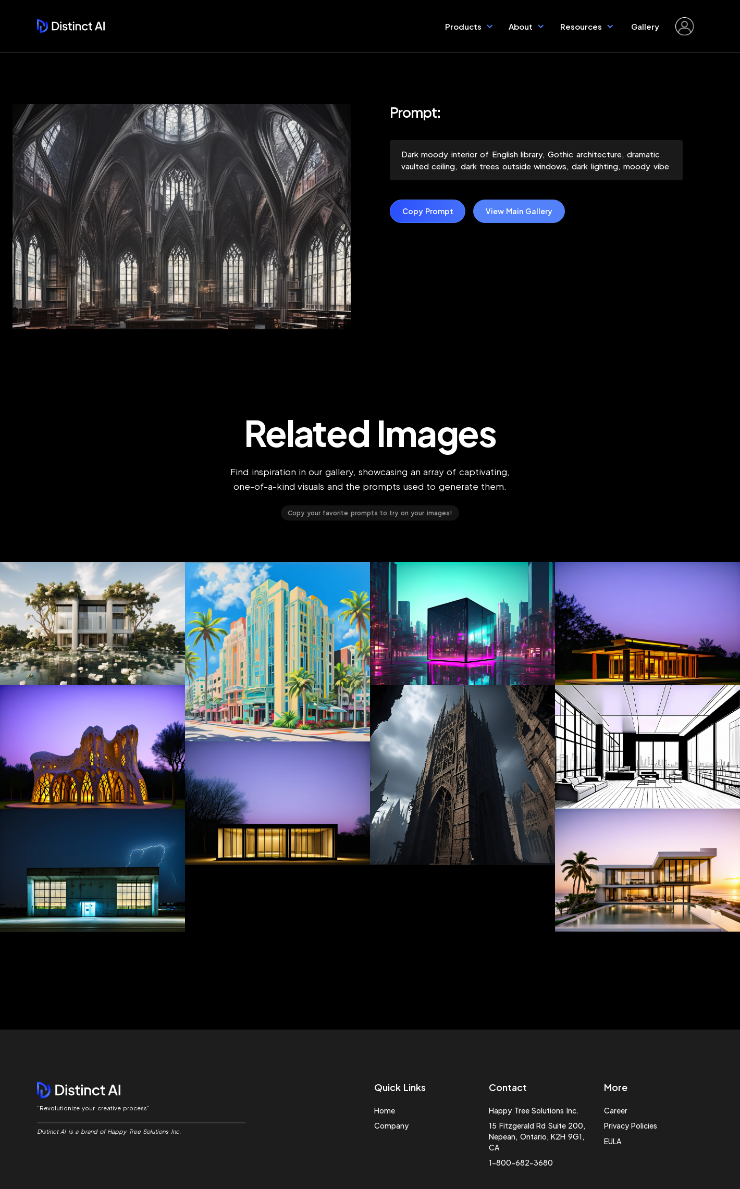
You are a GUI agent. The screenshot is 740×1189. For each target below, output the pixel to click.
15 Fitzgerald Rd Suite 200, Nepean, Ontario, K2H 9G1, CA (537, 1136)
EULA (612, 1141)
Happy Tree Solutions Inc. (533, 1110)
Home (384, 1110)
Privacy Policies (630, 1125)
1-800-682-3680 (521, 1162)
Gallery (645, 26)
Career (615, 1110)
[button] (469, 26)
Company (391, 1125)
